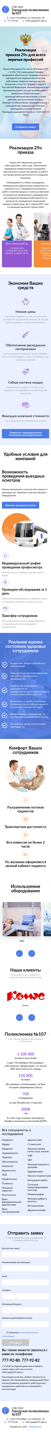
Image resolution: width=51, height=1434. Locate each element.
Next (31, 953)
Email (4, 1276)
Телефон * (7, 1290)
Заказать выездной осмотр (20, 505)
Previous (19, 953)
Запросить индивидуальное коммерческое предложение (25, 433)
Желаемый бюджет (12, 1304)
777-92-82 (13, 20)
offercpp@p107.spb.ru (36, 20)
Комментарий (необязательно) (17, 1318)
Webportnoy (35, 1426)
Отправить (15, 1342)
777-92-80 (11, 1360)
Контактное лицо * (11, 1248)
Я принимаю (20, 1334)
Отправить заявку (25, 126)
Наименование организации (16, 1262)
